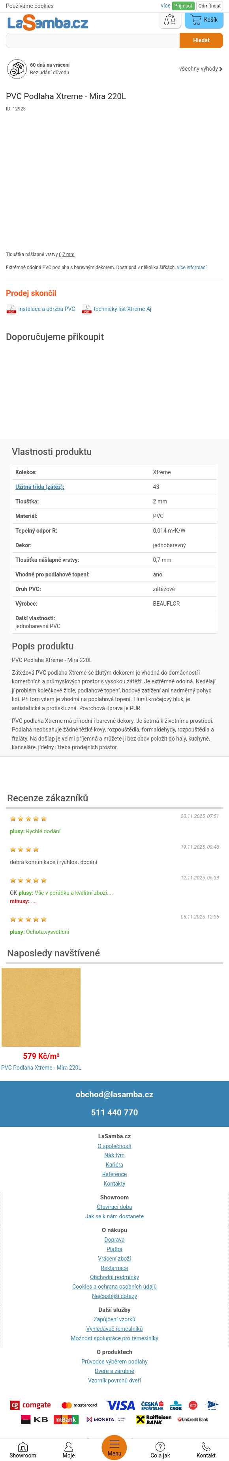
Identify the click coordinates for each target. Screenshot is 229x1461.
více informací (192, 267)
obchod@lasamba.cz (115, 1094)
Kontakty (115, 1183)
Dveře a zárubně (114, 1371)
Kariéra (114, 1165)
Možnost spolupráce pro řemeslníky (114, 1338)
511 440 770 (114, 1112)
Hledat (201, 40)
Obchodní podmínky (114, 1277)
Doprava (114, 1240)
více (166, 5)
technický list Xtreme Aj (122, 309)
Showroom (22, 1450)
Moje (69, 1450)
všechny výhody (201, 68)
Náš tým (114, 1155)
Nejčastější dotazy (114, 1296)
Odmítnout (210, 6)
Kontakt (206, 1450)
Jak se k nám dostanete (114, 1216)
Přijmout (183, 6)
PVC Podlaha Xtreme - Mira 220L (41, 1067)
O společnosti (114, 1146)
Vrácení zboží (114, 1258)
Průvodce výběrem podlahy (114, 1361)
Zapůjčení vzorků (114, 1319)
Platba (114, 1249)
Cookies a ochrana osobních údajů (114, 1286)
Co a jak (160, 1450)
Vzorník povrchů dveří (114, 1380)
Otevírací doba (114, 1207)
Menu (114, 1448)
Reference (114, 1174)
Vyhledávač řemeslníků (114, 1329)
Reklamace (114, 1268)
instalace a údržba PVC (46, 309)
